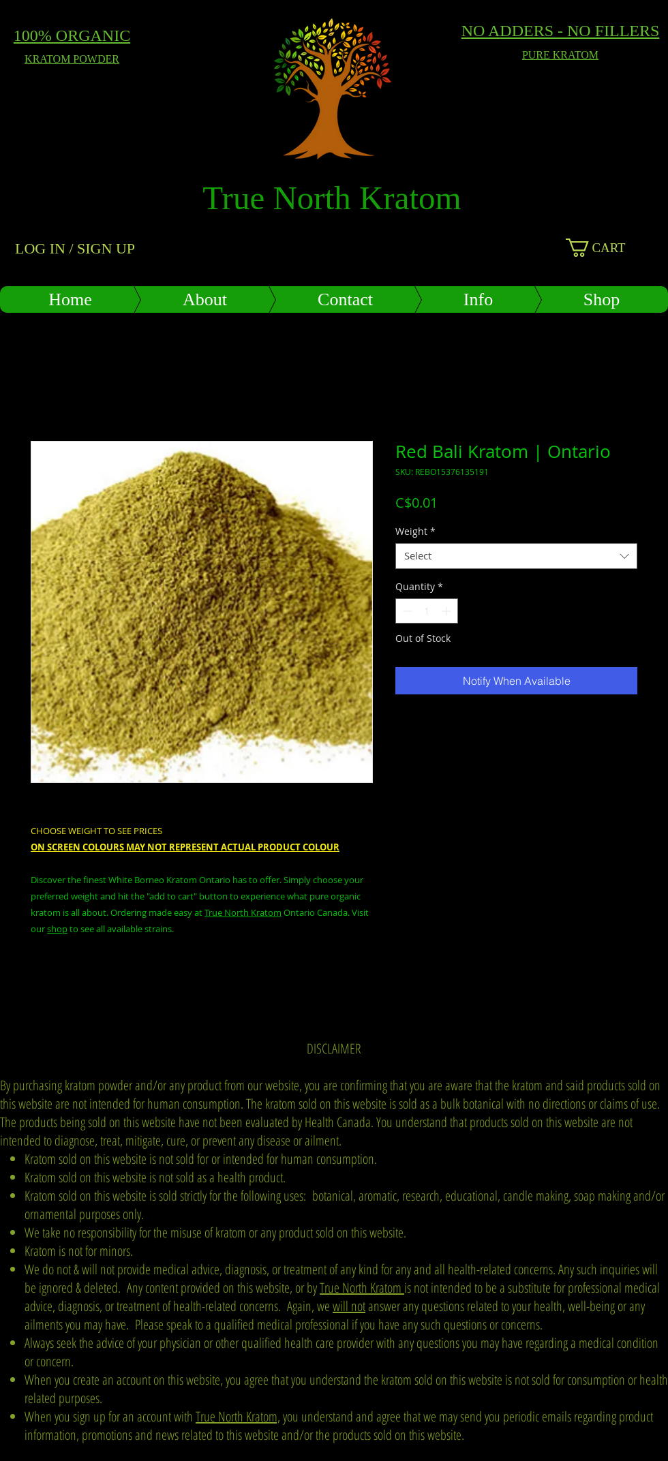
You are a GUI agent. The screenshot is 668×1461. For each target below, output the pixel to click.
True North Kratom (243, 912)
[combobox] (516, 556)
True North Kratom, (238, 1416)
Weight (415, 531)
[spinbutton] (426, 611)
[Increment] (447, 611)
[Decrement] (405, 611)
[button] (612, 248)
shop (57, 929)
